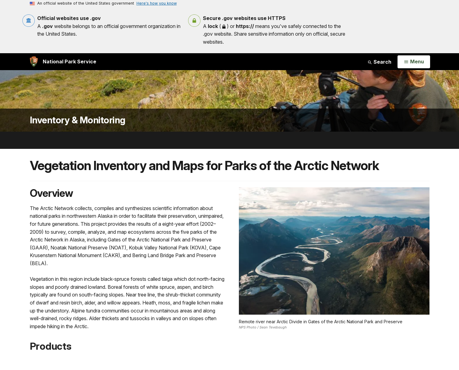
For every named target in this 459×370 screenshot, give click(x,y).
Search (379, 62)
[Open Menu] (414, 61)
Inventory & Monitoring (77, 120)
